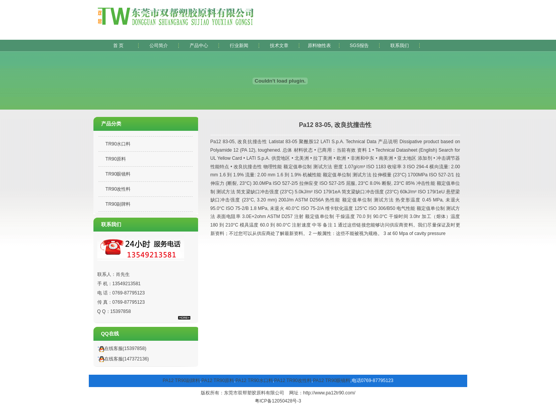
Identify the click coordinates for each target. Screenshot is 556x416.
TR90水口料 (118, 144)
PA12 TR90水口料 (254, 380)
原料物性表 (319, 45)
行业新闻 (239, 45)
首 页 (118, 45)
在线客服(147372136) (122, 359)
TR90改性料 (118, 189)
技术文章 (279, 45)
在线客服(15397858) (120, 348)
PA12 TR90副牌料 (181, 380)
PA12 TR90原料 (218, 380)
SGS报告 (359, 45)
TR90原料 (115, 159)
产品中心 (199, 45)
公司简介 (158, 45)
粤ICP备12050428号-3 (278, 401)
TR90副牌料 (118, 204)
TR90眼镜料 (118, 174)
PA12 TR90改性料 (293, 380)
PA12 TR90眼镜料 (331, 380)
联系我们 (399, 45)
